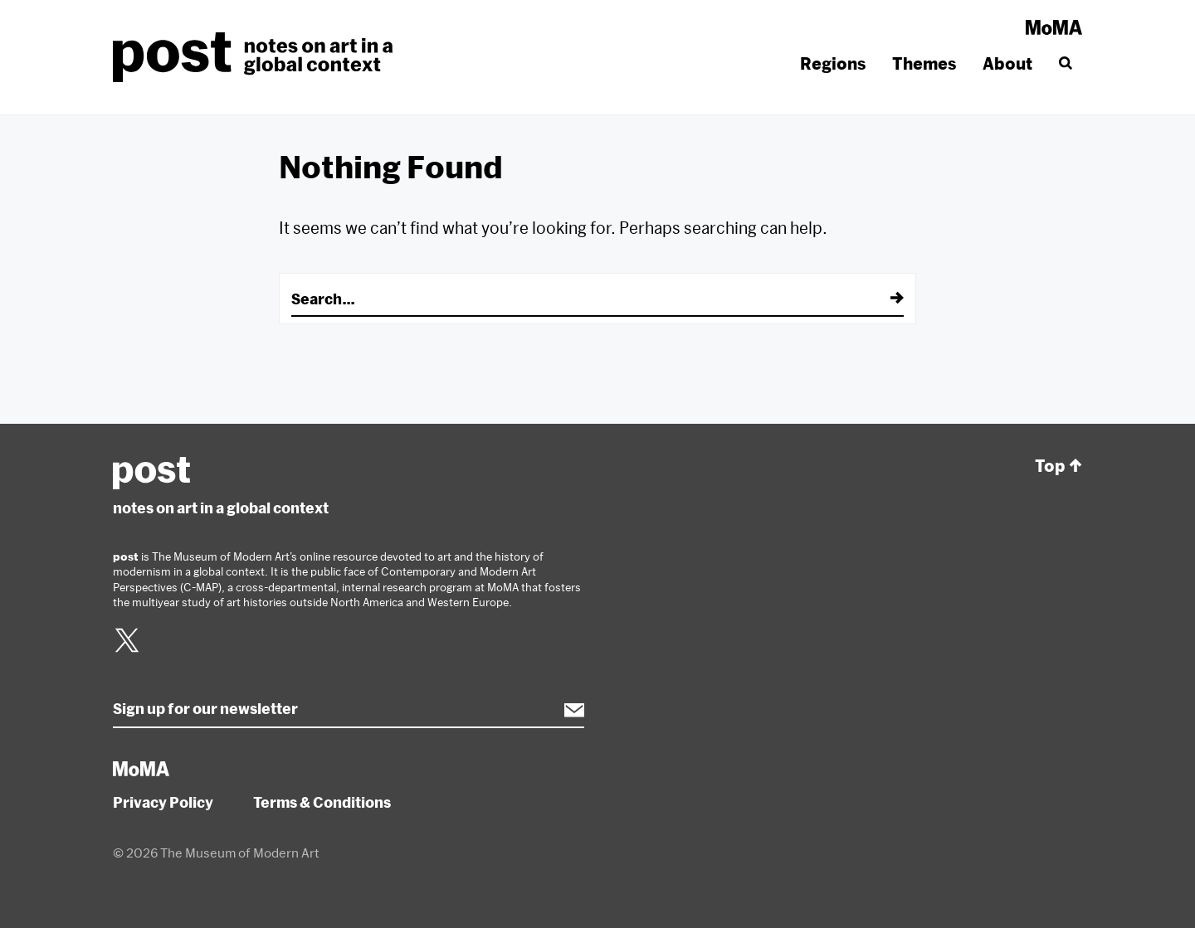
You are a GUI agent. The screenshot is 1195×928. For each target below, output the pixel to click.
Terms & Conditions (322, 802)
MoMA (1054, 27)
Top (1058, 466)
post (257, 57)
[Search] (1064, 64)
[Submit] (885, 298)
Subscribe (566, 710)
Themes (924, 63)
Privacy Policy (163, 802)
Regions (833, 63)
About (1007, 63)
